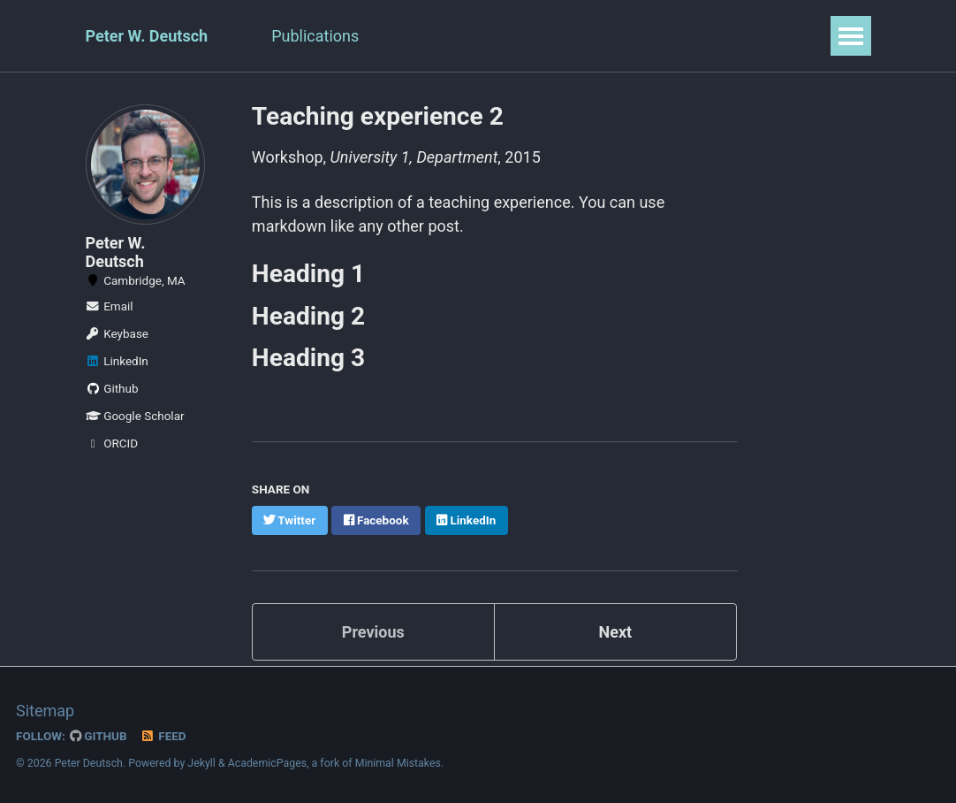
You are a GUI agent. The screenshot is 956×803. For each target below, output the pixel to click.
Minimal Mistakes (398, 762)
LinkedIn (117, 361)
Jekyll (201, 762)
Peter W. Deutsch (147, 36)
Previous (373, 631)
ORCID (112, 443)
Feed (163, 735)
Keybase (117, 333)
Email (109, 306)
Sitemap (45, 709)
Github (112, 388)
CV (401, 36)
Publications (315, 36)
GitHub (98, 735)
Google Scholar (135, 416)
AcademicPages (267, 762)
